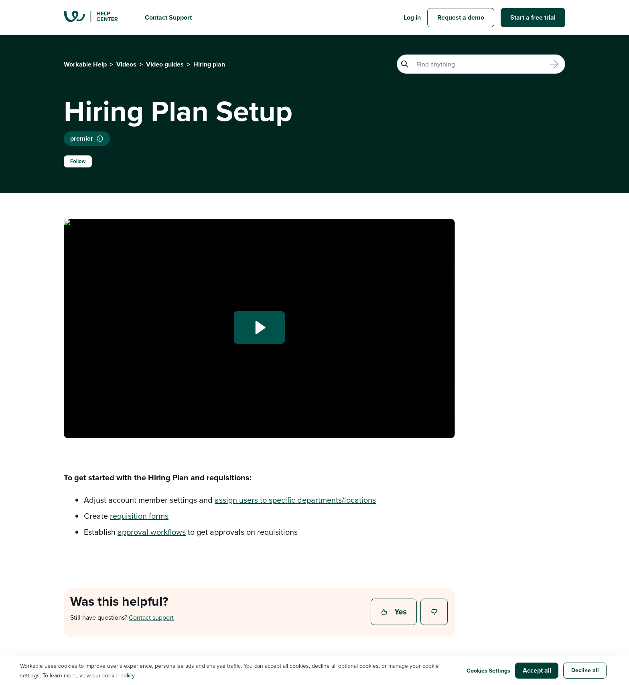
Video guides (165, 64)
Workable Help (85, 64)
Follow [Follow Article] (77, 161)
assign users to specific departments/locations (295, 500)
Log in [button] (412, 17)
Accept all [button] (537, 670)
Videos (126, 64)
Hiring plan (209, 64)
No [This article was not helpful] (434, 612)
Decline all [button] (585, 670)
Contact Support (168, 17)
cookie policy (118, 675)
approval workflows (152, 532)
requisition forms (139, 516)
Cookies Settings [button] (488, 671)
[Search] (481, 64)
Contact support (151, 617)
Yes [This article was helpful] (395, 612)
